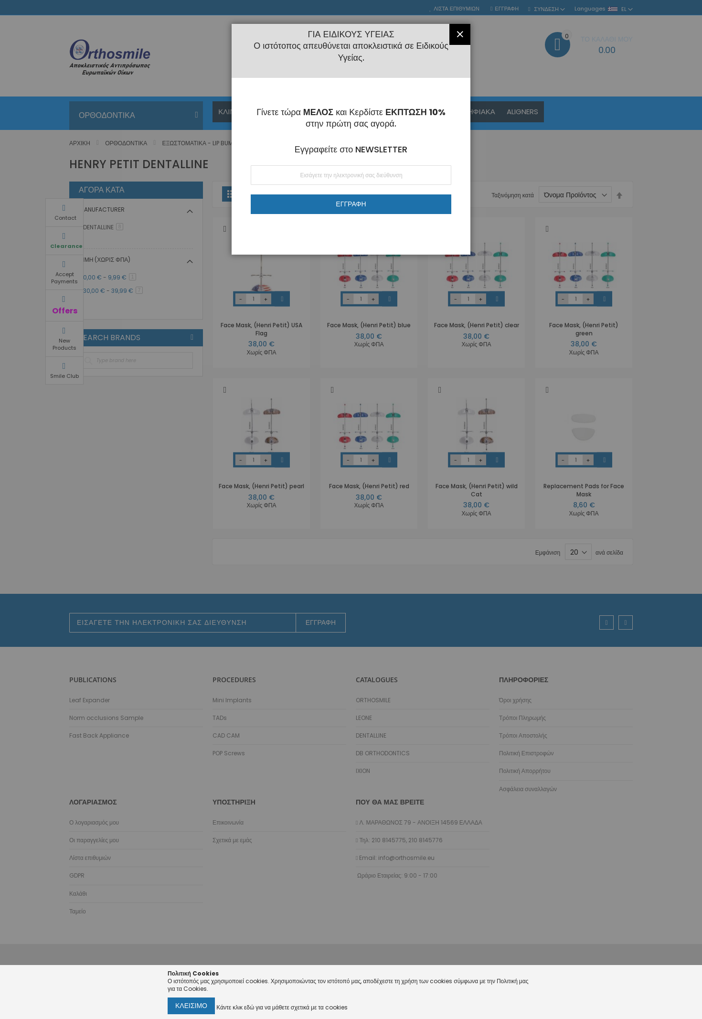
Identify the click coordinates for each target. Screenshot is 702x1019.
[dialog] (351, 509)
